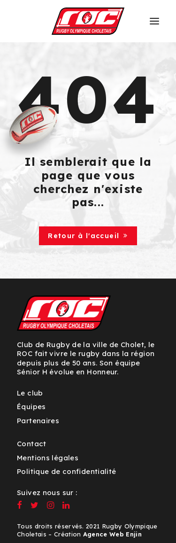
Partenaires (38, 420)
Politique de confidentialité (66, 471)
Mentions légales (47, 457)
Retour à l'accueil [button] (88, 236)
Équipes (31, 406)
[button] (154, 21)
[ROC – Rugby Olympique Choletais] (88, 21)
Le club (30, 392)
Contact (31, 443)
